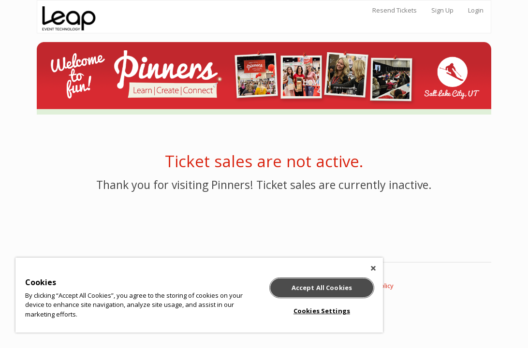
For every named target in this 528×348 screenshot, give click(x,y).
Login (476, 10)
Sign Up (442, 10)
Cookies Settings (270, 310)
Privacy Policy (374, 285)
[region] (168, 295)
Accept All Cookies (270, 287)
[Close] (312, 268)
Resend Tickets (394, 10)
